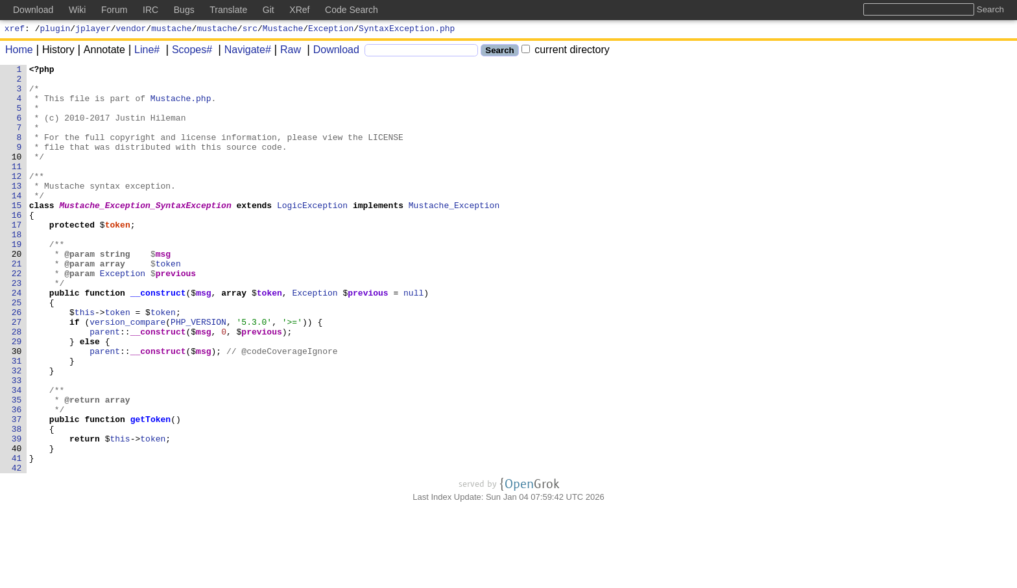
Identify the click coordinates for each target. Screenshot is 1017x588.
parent (105, 386)
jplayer (93, 30)
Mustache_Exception (454, 234)
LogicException (313, 234)
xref (15, 30)
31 (17, 421)
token (117, 257)
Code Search (351, 10)
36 (17, 479)
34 (17, 456)
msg (163, 292)
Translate (228, 10)
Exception (330, 30)
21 (17, 304)
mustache (171, 30)
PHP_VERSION (199, 374)
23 (17, 327)
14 (17, 222)
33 (17, 444)
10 (17, 176)
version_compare (128, 374)
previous (176, 316)
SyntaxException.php (407, 30)
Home (19, 51)
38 (17, 502)
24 (17, 339)
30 (17, 409)
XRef (299, 10)
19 (17, 281)
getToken (150, 491)
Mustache (283, 30)
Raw (286, 51)
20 (17, 292)
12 (17, 199)
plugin (55, 30)
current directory (565, 51)
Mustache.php (180, 106)
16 (17, 246)
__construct (158, 339)
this (85, 362)
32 (17, 432)
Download (331, 51)
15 (17, 234)
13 (17, 211)
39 (17, 514)
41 (17, 537)
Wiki (77, 10)
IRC (150, 10)
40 (17, 526)
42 (17, 549)
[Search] (421, 52)
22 (17, 316)
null (414, 339)
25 (17, 351)
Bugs (184, 10)
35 (17, 467)
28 (17, 386)
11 (17, 187)
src (250, 30)
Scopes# (187, 51)
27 (17, 374)
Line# (142, 51)
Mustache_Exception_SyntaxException (146, 234)
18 (17, 269)
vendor (131, 30)
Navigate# (243, 51)
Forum (114, 10)
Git (268, 10)
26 (17, 362)
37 (17, 491)
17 (17, 257)
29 (17, 397)
